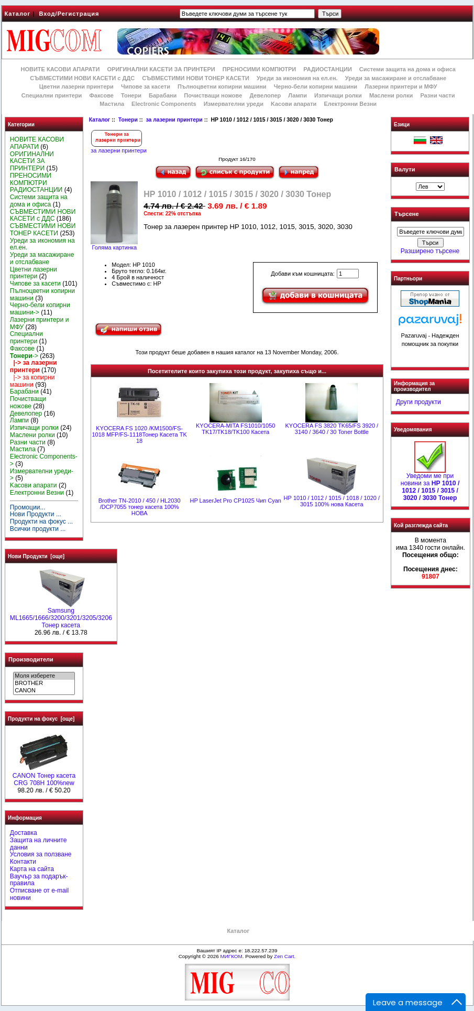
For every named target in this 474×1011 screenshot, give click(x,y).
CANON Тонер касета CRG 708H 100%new (44, 777)
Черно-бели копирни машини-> (40, 308)
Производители (30, 659)
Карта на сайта (32, 869)
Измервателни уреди (233, 104)
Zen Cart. (284, 956)
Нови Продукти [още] (36, 556)
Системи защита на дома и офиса (407, 69)
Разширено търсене (430, 251)
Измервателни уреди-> (41, 475)
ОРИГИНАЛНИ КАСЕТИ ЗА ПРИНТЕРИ (161, 69)
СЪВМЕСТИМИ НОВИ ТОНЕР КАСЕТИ (195, 78)
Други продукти (418, 402)
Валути (404, 169)
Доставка (23, 832)
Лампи (297, 95)
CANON (44, 690)
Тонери (128, 120)
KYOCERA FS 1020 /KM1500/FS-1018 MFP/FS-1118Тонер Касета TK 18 (139, 434)
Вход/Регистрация (69, 13)
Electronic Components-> (44, 460)
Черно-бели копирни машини (315, 86)
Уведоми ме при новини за (430, 484)
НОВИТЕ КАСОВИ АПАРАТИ (60, 69)
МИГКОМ (231, 956)
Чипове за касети (145, 86)
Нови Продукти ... (35, 514)
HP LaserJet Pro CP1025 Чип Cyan (235, 500)
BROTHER (44, 683)
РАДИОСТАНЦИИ (327, 69)
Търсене (406, 214)
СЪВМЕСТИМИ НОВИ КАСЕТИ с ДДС (82, 78)
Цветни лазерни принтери (76, 86)
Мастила (112, 104)
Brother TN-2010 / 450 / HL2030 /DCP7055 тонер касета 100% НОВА (139, 506)
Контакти (23, 861)
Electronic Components (163, 104)
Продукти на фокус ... (41, 521)
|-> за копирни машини (32, 381)
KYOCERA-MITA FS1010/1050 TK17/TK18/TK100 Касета (235, 428)
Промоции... (28, 507)
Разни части (437, 95)
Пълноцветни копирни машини (222, 86)
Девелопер (265, 95)
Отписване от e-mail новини (39, 894)
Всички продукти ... (38, 528)
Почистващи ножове (213, 95)
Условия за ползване (41, 854)
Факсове (101, 95)
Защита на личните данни (38, 843)
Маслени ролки (391, 95)
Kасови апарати (293, 104)
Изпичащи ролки (338, 95)
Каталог (18, 13)
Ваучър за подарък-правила (39, 880)
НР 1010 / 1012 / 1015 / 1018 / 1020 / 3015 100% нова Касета (332, 501)
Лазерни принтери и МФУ (401, 86)
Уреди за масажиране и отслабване (395, 78)
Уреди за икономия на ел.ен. (297, 78)
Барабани (163, 95)
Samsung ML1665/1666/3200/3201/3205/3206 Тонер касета (61, 615)
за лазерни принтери (174, 120)
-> (24, 356)
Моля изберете (44, 676)
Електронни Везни (350, 104)
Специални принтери (51, 95)
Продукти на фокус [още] (41, 719)
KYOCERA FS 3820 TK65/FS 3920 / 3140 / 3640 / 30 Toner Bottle (331, 428)
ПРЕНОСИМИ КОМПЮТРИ (259, 69)
